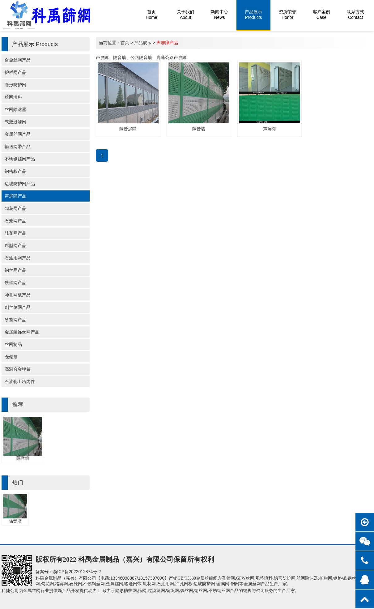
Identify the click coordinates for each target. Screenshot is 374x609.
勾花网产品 (15, 208)
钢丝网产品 (15, 270)
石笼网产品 (15, 220)
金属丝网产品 (18, 134)
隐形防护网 (15, 84)
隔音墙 (22, 458)
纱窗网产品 (15, 319)
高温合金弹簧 (18, 369)
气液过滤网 (15, 121)
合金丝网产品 (18, 59)
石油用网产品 (18, 257)
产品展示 (142, 42)
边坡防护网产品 (20, 183)
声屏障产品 (15, 196)
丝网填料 (13, 97)
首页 (125, 42)
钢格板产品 (15, 171)
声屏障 (269, 128)
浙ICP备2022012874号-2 (77, 571)
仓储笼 (11, 356)
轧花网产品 (15, 233)
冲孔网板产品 (18, 294)
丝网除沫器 (15, 109)
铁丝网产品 (15, 282)
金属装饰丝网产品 (22, 332)
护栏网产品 (15, 72)
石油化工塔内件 (20, 381)
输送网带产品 (18, 146)
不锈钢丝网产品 (20, 158)
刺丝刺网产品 (18, 307)
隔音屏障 (128, 128)
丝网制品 (13, 344)
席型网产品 (15, 245)
